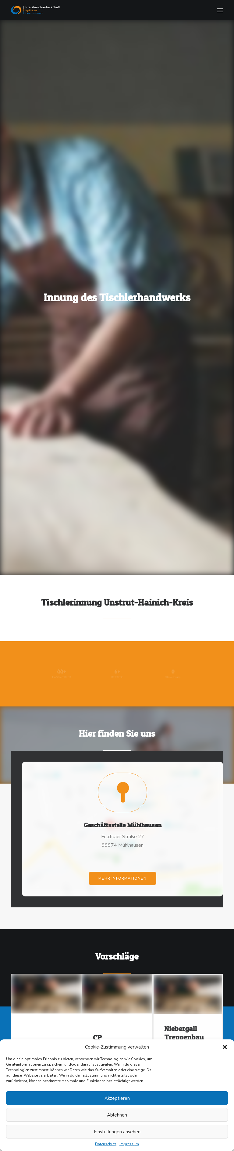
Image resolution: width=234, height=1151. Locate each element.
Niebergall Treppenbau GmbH (188, 1010)
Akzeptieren (117, 1098)
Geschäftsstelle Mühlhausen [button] (122, 800)
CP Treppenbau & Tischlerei (116, 1016)
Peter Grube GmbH (43, 1019)
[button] (225, 1047)
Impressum (129, 1144)
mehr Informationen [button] (122, 836)
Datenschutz (105, 1144)
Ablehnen (117, 1115)
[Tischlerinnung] (117, 10)
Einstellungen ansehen (117, 1132)
